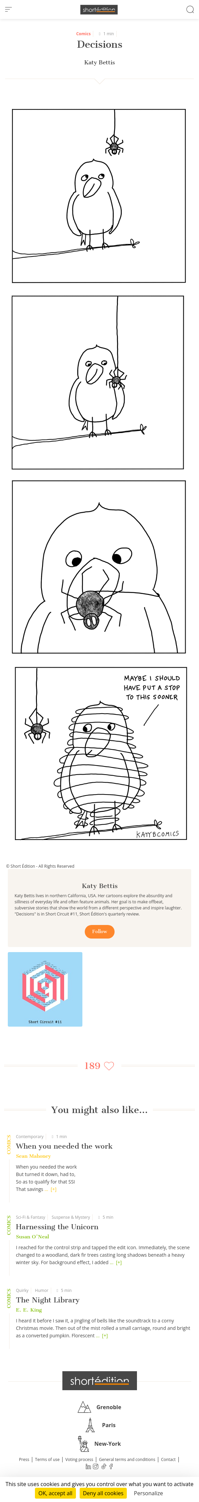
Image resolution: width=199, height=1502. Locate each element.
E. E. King (29, 1310)
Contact (168, 1459)
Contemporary (29, 1136)
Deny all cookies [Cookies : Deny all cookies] (103, 1493)
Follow (99, 931)
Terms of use (47, 1459)
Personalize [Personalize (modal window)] (148, 1493)
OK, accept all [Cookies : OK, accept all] (55, 1493)
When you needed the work (64, 1146)
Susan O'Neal (32, 1237)
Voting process (79, 1459)
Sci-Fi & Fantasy (30, 1217)
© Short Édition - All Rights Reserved (40, 866)
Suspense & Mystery (71, 1217)
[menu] (8, 9)
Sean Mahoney (33, 1156)
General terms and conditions (127, 1459)
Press (24, 1459)
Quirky (22, 1290)
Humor (41, 1290)
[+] (54, 1189)
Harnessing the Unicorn (57, 1226)
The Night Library (48, 1300)
